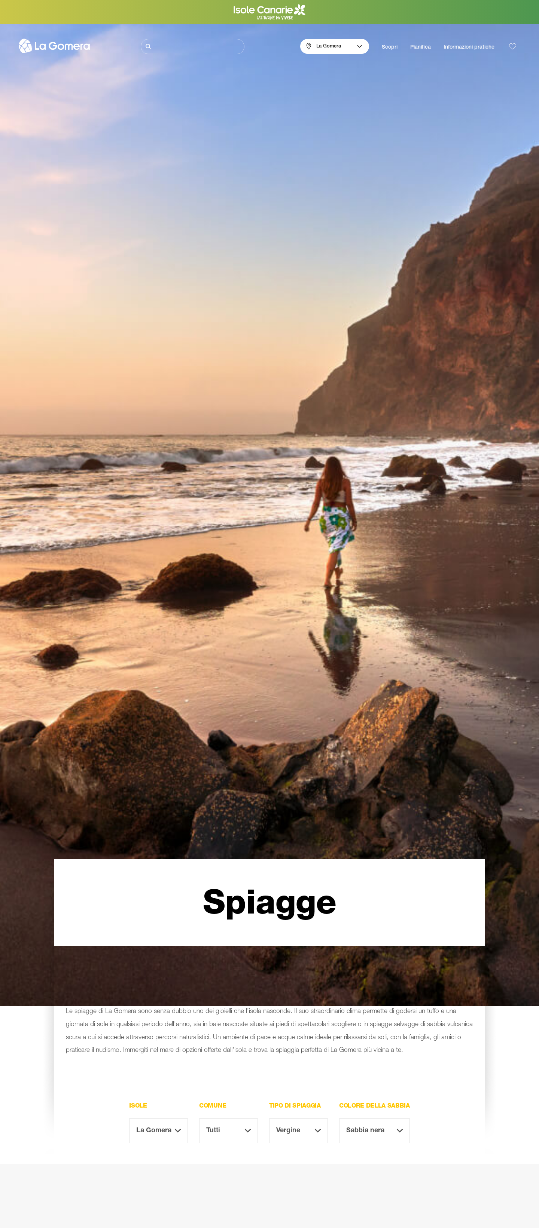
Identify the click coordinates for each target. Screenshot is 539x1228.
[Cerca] (192, 46)
